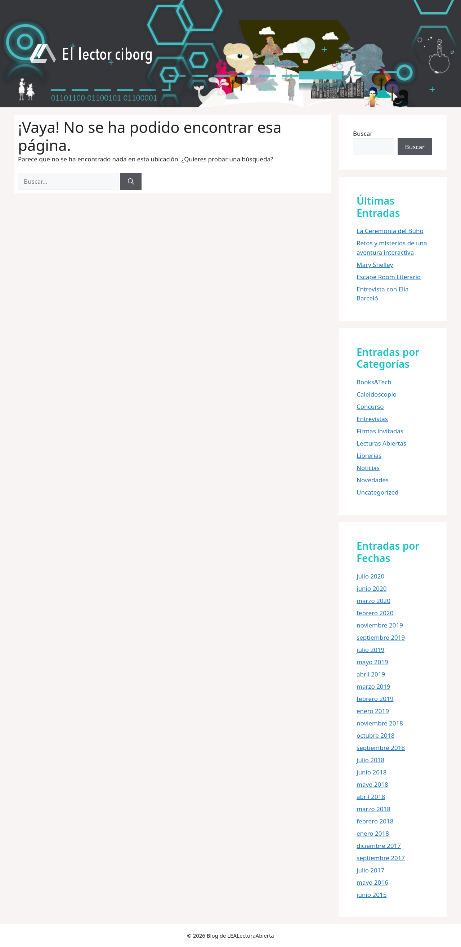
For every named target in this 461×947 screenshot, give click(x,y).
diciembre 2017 (379, 845)
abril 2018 (371, 796)
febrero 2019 (375, 698)
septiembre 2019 (381, 637)
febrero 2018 (375, 821)
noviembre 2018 (380, 723)
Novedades (373, 480)
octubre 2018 (375, 735)
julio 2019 (370, 650)
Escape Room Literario (389, 277)
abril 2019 (371, 674)
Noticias (368, 468)
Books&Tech (374, 382)
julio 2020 (370, 576)
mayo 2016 (372, 882)
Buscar (362, 133)
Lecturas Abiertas (381, 443)
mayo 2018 (372, 784)
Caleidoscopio (377, 394)
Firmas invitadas (380, 431)
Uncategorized (378, 492)
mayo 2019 (372, 662)
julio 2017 (370, 870)
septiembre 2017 (381, 858)
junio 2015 (371, 894)
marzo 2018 (373, 809)
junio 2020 (371, 588)
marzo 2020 (373, 601)
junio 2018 (371, 772)
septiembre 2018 (381, 747)
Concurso (370, 406)
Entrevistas (372, 419)
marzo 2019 (373, 686)
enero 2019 (373, 711)
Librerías (369, 455)
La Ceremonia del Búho (390, 231)
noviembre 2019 (380, 625)
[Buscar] (131, 181)
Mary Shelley (375, 264)
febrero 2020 (375, 613)
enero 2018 (373, 833)
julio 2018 (370, 760)
